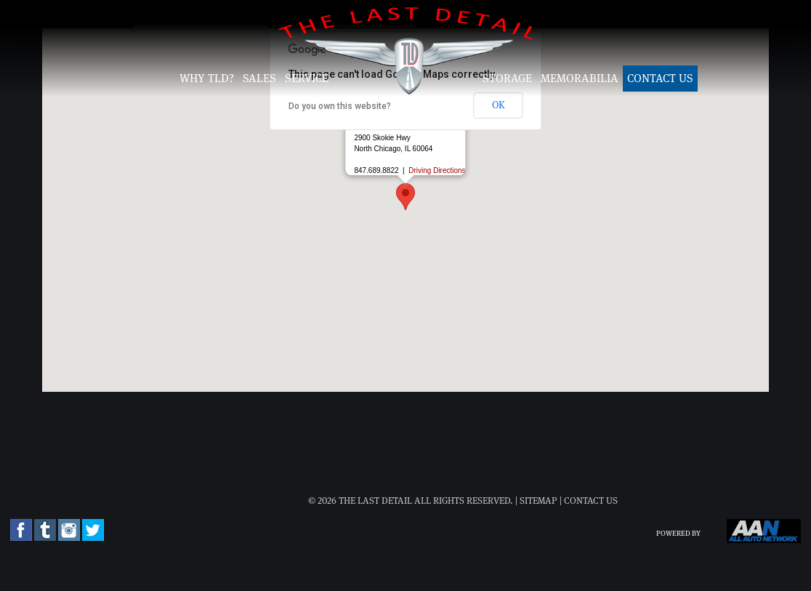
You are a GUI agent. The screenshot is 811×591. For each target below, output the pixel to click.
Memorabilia (579, 78)
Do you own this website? (340, 106)
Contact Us (660, 78)
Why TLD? (206, 78)
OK (498, 105)
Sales (259, 78)
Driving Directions (436, 170)
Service (306, 78)
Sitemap (538, 501)
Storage (507, 78)
